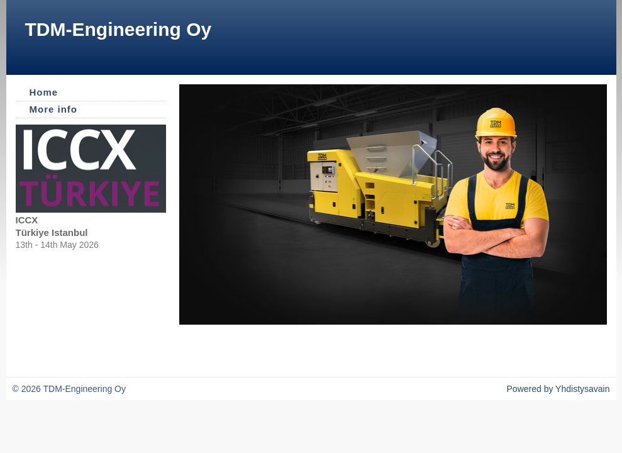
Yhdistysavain (582, 389)
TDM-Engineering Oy (118, 29)
